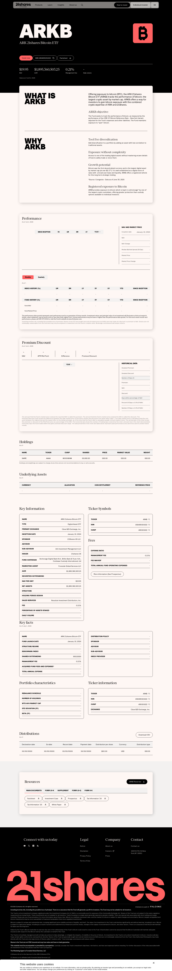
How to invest (122, 5)
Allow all (66, 966)
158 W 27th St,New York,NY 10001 (138, 852)
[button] (38, 5)
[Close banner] (153, 952)
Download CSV (144, 735)
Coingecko (99, 179)
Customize (35, 966)
